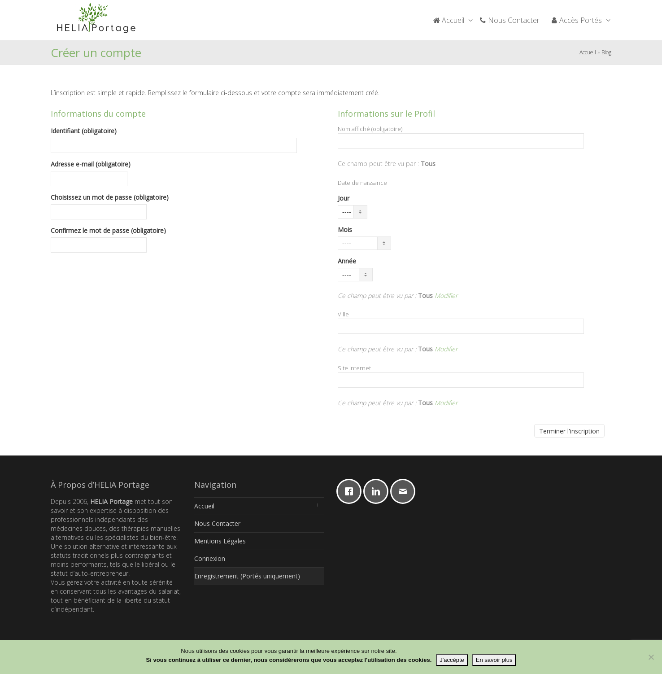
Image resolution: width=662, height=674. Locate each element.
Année (347, 261)
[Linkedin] (378, 491)
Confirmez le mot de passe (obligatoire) (108, 230)
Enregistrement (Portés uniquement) (247, 576)
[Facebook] (351, 491)
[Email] (405, 491)
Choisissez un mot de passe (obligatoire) (110, 197)
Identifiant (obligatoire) (84, 131)
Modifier (446, 295)
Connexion (209, 558)
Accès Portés (577, 20)
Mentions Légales (220, 541)
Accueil (449, 20)
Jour (343, 198)
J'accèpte (452, 659)
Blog (606, 52)
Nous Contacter (509, 20)
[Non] (650, 656)
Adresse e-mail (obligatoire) (91, 164)
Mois (345, 229)
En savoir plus (494, 659)
